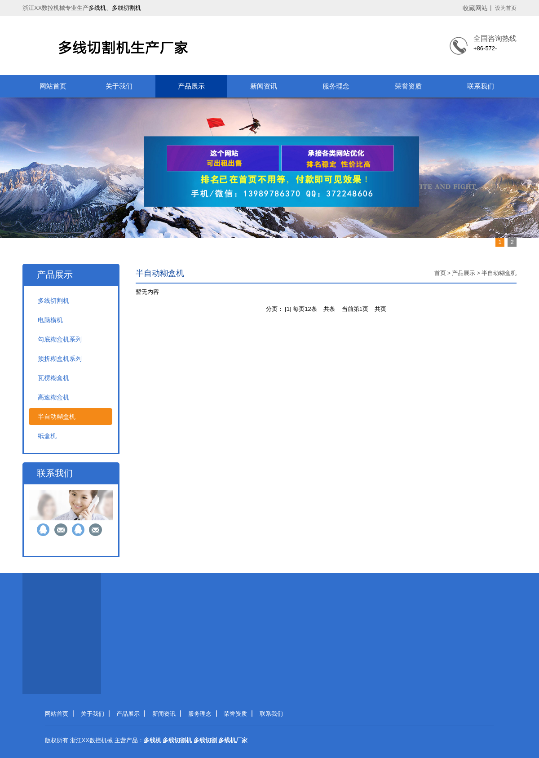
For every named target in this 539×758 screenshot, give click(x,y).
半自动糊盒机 (56, 416)
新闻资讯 (263, 86)
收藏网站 (475, 8)
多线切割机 (126, 7)
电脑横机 (50, 320)
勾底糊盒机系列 (60, 339)
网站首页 (53, 86)
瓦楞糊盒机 (53, 377)
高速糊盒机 (53, 397)
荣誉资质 (408, 86)
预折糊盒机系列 (60, 358)
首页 (440, 273)
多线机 (97, 7)
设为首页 (506, 8)
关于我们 (119, 86)
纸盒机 (47, 435)
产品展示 (191, 86)
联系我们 (480, 86)
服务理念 (336, 86)
